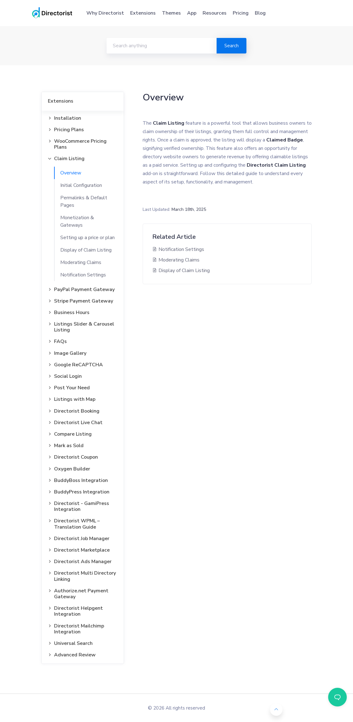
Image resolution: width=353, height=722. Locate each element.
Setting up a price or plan (87, 237)
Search (231, 46)
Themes (171, 13)
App (191, 13)
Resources (215, 13)
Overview (70, 172)
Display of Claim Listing (86, 250)
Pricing (241, 13)
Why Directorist (105, 13)
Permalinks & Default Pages (83, 201)
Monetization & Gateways (77, 221)
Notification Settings (83, 274)
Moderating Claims (80, 262)
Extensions (143, 13)
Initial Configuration (81, 185)
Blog (260, 13)
